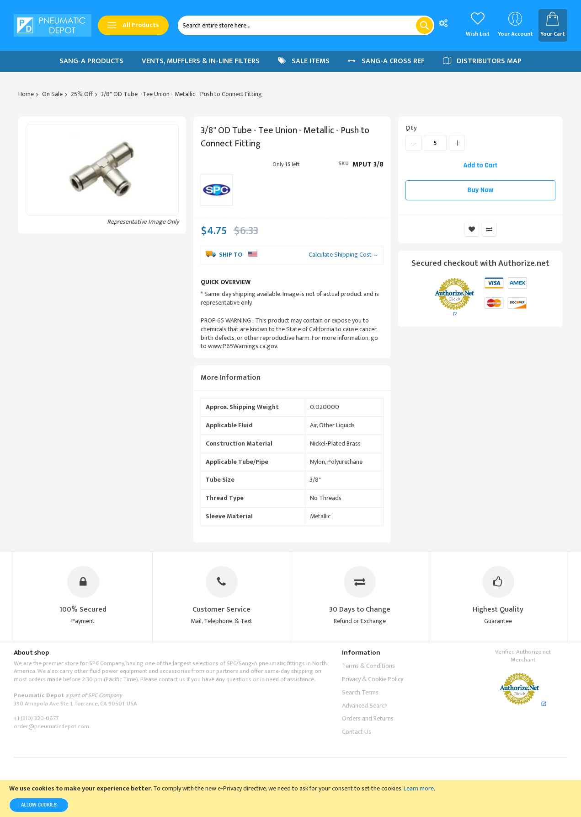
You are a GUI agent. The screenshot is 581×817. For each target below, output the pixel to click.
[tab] (292, 378)
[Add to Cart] (480, 166)
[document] (290, 798)
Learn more (419, 788)
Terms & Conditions (368, 666)
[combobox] (306, 25)
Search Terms (360, 692)
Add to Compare (489, 229)
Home (26, 94)
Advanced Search (365, 705)
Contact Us (356, 731)
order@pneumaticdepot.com (51, 726)
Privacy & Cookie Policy (372, 679)
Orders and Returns (368, 718)
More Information (231, 377)
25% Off (82, 94)
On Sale (52, 94)
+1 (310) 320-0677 (36, 718)
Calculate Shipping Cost (340, 255)
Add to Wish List (472, 229)
